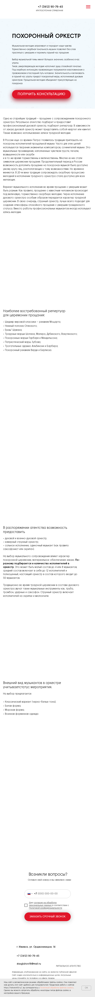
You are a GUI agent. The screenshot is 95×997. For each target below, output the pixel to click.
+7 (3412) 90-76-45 (50, 6)
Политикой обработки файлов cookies (57, 988)
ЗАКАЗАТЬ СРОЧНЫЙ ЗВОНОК (47, 916)
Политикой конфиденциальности (45, 908)
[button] (41, 94)
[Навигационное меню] (88, 6)
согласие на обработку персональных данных (43, 904)
